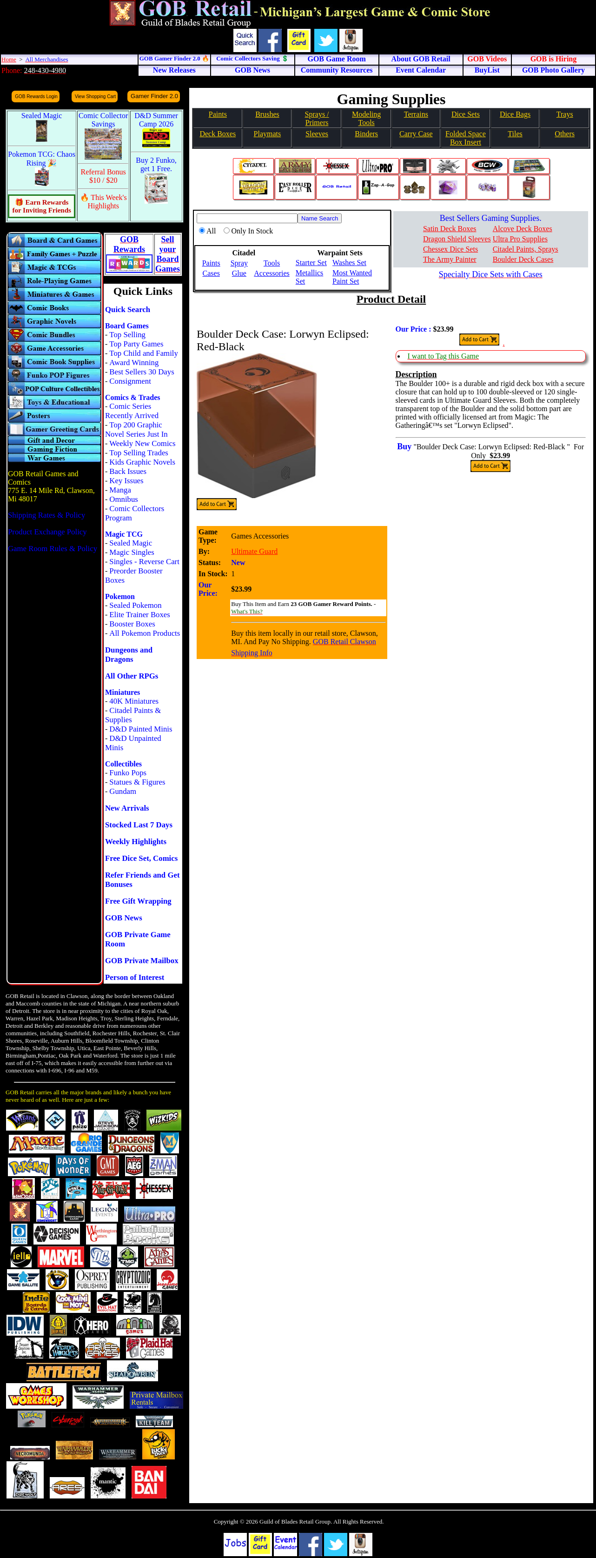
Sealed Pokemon (135, 605)
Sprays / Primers (317, 118)
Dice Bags (515, 114)
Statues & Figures (137, 782)
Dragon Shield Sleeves (457, 239)
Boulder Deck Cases (523, 259)
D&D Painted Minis (140, 729)
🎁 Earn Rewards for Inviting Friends (41, 206)
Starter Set (311, 262)
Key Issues (126, 480)
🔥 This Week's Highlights (103, 201)
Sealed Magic (130, 543)
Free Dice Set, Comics (141, 858)
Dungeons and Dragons (128, 655)
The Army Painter (450, 259)
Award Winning (134, 362)
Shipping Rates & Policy (46, 515)
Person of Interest (134, 977)
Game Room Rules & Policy (52, 548)
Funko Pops (127, 772)
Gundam (122, 791)
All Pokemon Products (144, 633)
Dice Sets (465, 114)
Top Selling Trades (138, 452)
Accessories (271, 273)
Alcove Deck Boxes (522, 229)
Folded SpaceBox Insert (465, 138)
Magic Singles (131, 552)
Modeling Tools (366, 118)
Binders (366, 134)
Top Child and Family (143, 353)
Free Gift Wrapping (138, 901)
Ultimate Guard (254, 551)
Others (565, 134)
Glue (239, 273)
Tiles (515, 134)
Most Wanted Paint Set (352, 277)
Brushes (267, 114)
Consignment (130, 381)
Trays (564, 114)
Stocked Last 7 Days (138, 824)
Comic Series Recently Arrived (132, 411)
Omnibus (123, 499)
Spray (239, 263)
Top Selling (127, 334)
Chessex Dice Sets (450, 249)
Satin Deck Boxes (450, 229)
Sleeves (316, 134)
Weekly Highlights (135, 841)
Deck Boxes (217, 134)
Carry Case (416, 134)
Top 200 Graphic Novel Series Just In (136, 429)
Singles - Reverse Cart (144, 561)
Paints (218, 114)
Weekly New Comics (142, 443)
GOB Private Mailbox (142, 960)
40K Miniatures (134, 701)
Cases (211, 273)
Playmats (267, 134)
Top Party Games (136, 344)
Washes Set (349, 262)
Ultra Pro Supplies (520, 239)
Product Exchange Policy (47, 531)
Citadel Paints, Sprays (525, 249)
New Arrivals (127, 808)
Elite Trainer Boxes (139, 614)
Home (8, 59)
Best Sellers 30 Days (141, 371)
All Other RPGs (131, 676)
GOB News (123, 917)
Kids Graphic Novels (142, 462)
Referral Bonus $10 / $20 (103, 176)
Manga (120, 490)
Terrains (416, 114)
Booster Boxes (132, 623)
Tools (272, 263)
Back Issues (127, 471)
